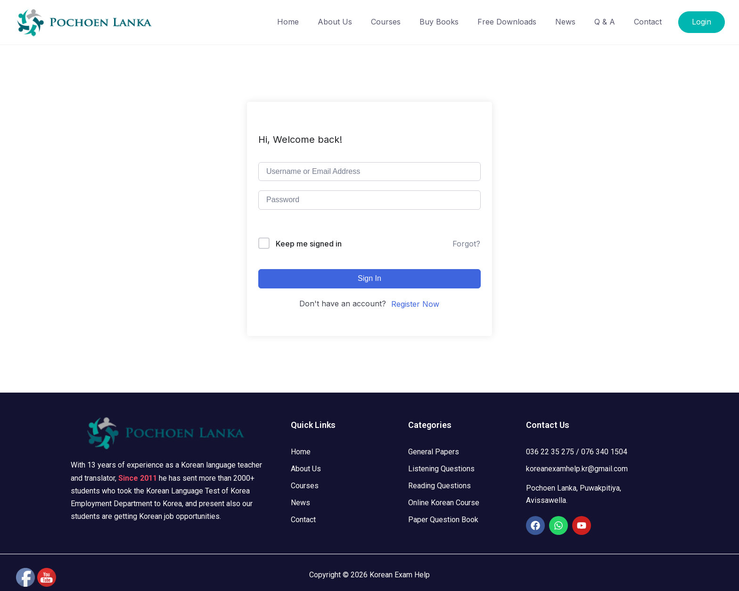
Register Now (415, 304)
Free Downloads (506, 21)
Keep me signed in (309, 243)
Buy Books (439, 21)
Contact (648, 21)
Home (288, 21)
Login (701, 21)
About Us (335, 21)
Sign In (369, 278)
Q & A (604, 21)
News (565, 21)
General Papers (433, 451)
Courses (386, 21)
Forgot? (466, 243)
